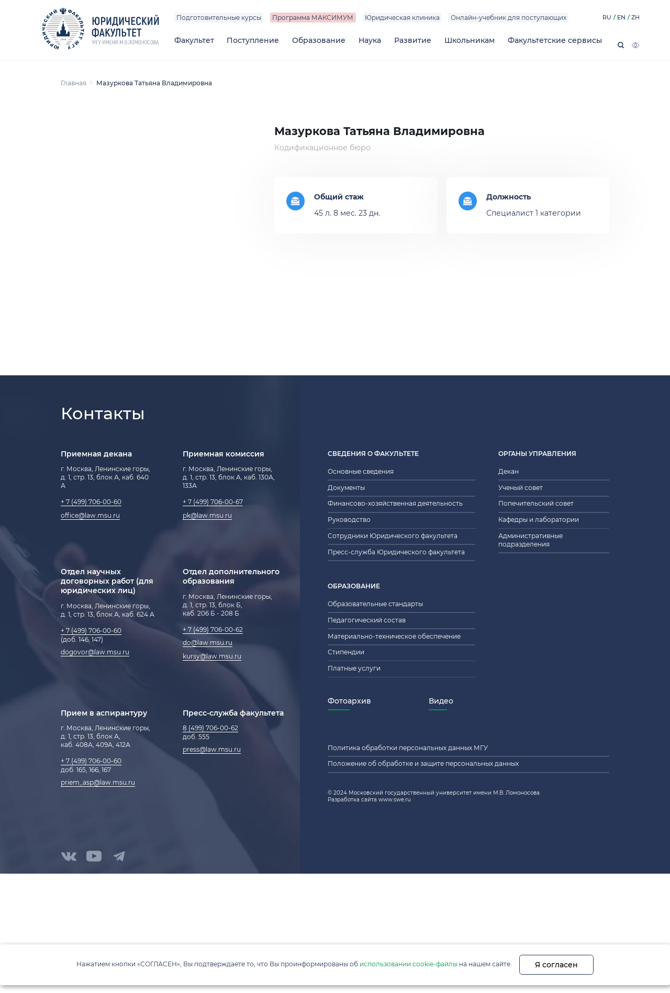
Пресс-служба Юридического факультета (396, 552)
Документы (346, 488)
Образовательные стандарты (375, 604)
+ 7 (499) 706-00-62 (213, 629)
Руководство (349, 519)
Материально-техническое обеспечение (394, 636)
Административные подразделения (530, 540)
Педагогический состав (367, 620)
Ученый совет (520, 488)
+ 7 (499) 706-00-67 (213, 502)
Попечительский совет (536, 503)
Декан (508, 471)
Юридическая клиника (402, 17)
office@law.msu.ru (90, 515)
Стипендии (346, 652)
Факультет (194, 40)
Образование (318, 40)
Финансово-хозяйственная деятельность (395, 503)
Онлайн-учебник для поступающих (508, 17)
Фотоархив (349, 701)
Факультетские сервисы (555, 40)
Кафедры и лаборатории (538, 519)
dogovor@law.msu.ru (95, 652)
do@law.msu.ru (207, 642)
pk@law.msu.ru (207, 515)
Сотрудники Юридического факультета (392, 536)
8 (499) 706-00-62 (210, 728)
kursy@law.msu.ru (212, 656)
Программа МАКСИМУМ (312, 17)
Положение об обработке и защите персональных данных (423, 763)
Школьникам (469, 40)
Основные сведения (361, 471)
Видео (441, 701)
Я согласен (556, 964)
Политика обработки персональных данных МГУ (408, 748)
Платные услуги (354, 668)
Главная (73, 83)
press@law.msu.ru (212, 749)
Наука (370, 40)
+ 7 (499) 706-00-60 (91, 502)
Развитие (412, 40)
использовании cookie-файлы (408, 964)
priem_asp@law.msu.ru (98, 782)
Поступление (253, 40)
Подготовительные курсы (218, 17)
